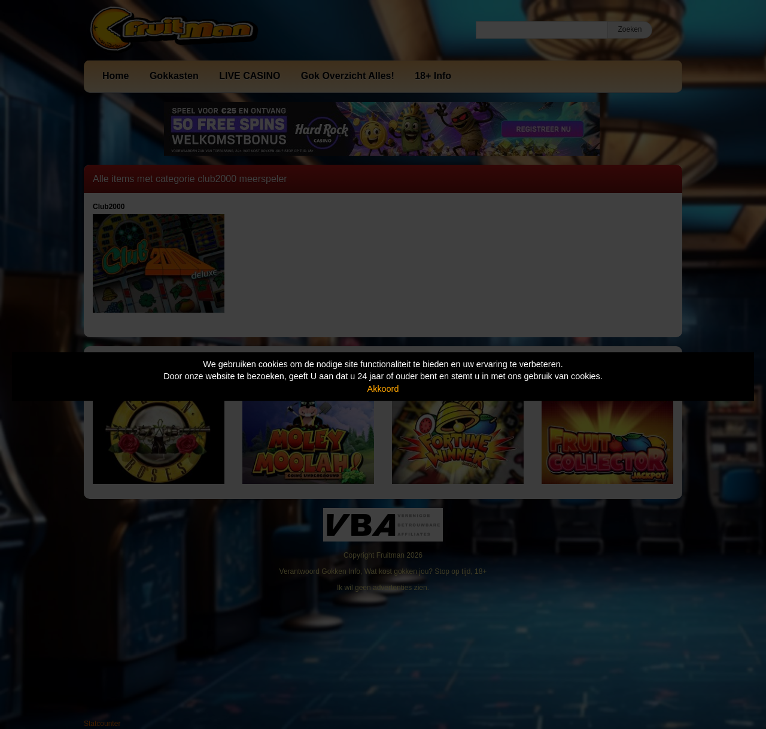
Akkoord (383, 389)
